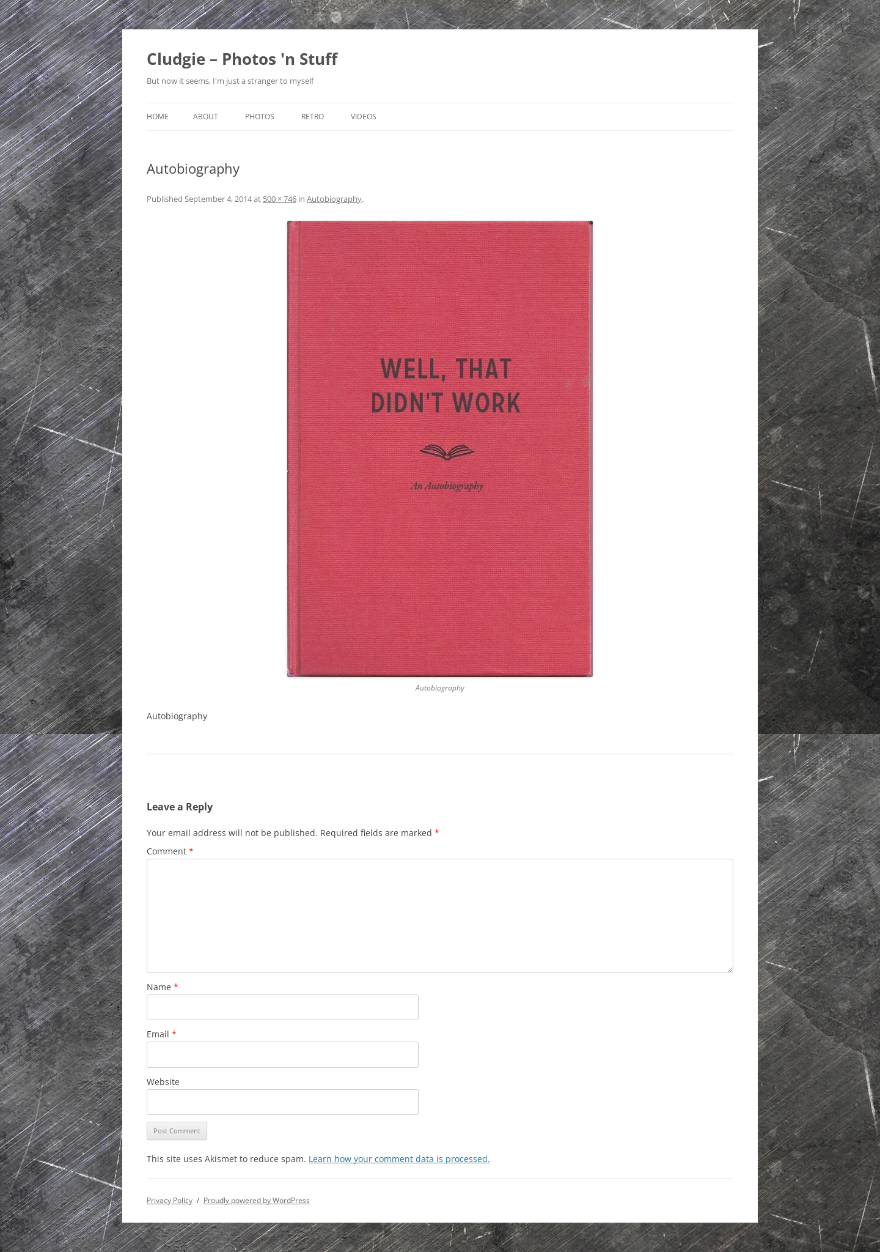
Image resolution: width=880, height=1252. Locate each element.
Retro (312, 116)
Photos (259, 116)
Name (162, 987)
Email (162, 1034)
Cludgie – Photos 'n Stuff (242, 59)
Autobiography (334, 198)
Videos (363, 116)
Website (163, 1081)
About (205, 116)
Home (158, 116)
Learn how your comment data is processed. (399, 1159)
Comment (170, 851)
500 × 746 (279, 198)
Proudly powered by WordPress (257, 1200)
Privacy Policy (170, 1200)
